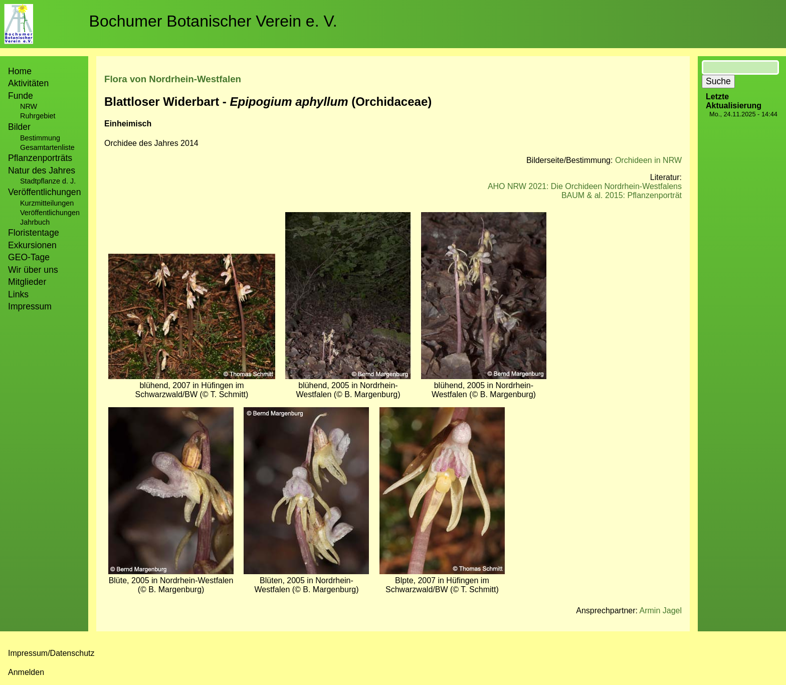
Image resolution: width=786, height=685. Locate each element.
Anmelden (26, 672)
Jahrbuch (35, 222)
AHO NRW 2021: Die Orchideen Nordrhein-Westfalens (585, 186)
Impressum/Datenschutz (51, 653)
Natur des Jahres (41, 170)
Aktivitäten (28, 83)
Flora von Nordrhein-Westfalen (172, 79)
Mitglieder (27, 282)
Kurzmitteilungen (47, 203)
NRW (28, 106)
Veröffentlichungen (50, 213)
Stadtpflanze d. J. (48, 181)
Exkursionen (32, 245)
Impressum (30, 306)
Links (18, 294)
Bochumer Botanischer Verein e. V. (213, 21)
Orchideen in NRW (648, 160)
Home (20, 71)
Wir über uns (33, 270)
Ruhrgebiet (37, 116)
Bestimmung (40, 138)
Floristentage (33, 233)
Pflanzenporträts (40, 158)
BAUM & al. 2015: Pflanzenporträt (621, 195)
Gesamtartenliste (47, 147)
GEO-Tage (29, 257)
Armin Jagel (661, 610)
